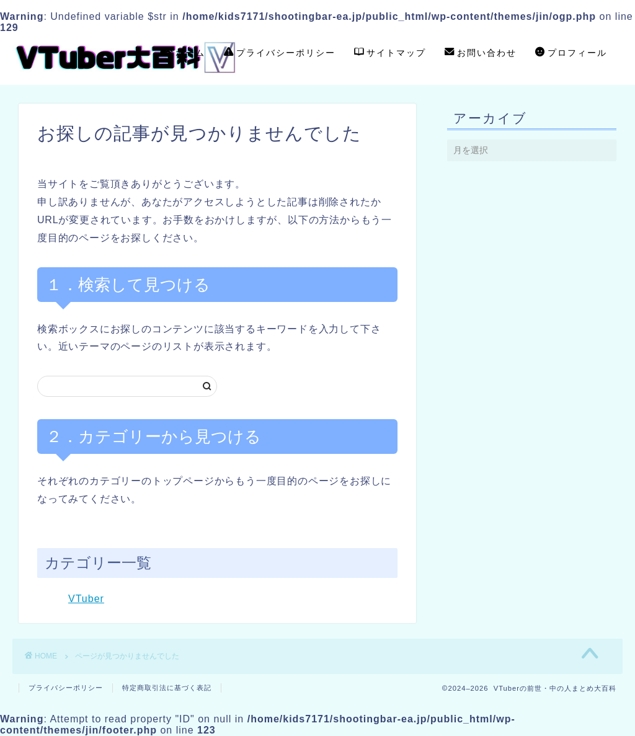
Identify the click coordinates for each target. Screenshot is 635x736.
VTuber (86, 598)
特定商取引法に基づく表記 (166, 687)
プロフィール (571, 53)
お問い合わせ (481, 53)
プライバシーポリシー (279, 53)
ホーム (184, 53)
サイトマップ (390, 53)
